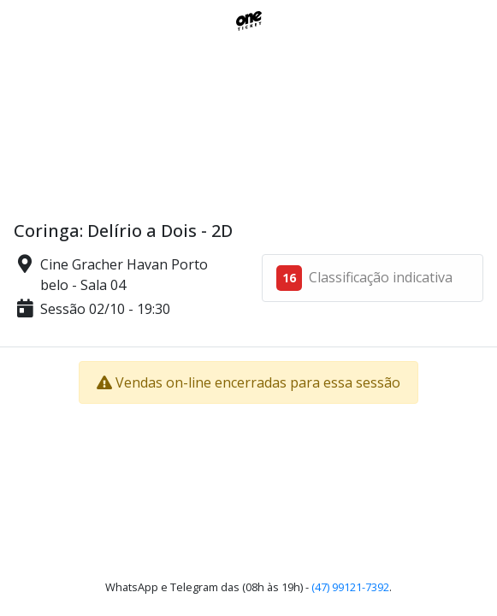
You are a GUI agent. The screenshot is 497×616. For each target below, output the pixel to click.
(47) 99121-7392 (350, 587)
